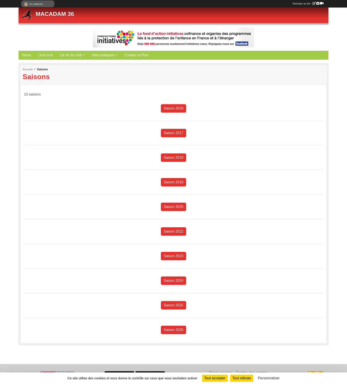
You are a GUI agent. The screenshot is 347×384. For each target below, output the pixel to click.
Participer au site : (308, 3)
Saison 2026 (173, 330)
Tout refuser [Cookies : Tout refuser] (241, 378)
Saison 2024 (173, 280)
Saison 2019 (173, 182)
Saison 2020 (173, 207)
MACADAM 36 (55, 14)
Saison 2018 (173, 157)
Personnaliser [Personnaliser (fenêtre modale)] (269, 378)
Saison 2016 (173, 108)
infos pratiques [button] (103, 55)
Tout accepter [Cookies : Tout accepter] (215, 378)
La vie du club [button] (71, 55)
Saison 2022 (173, 231)
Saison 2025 (173, 305)
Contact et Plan (136, 55)
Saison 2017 (173, 133)
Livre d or (45, 55)
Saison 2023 (173, 256)
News (26, 55)
